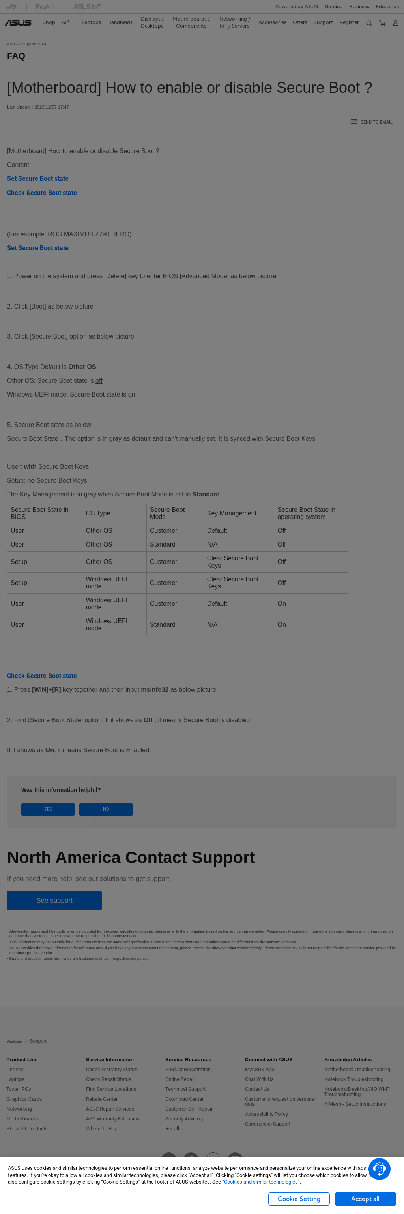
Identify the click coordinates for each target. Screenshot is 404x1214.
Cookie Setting (299, 1199)
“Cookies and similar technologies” (261, 1182)
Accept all (365, 1199)
